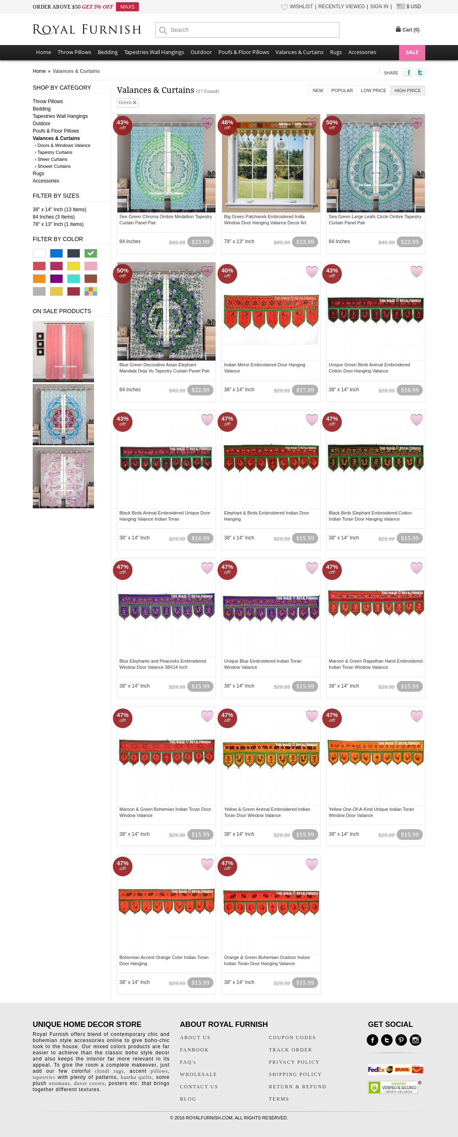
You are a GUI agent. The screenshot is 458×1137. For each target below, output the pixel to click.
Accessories (362, 52)
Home (43, 52)
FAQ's (188, 1062)
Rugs (336, 52)
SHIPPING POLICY (295, 1074)
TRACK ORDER (290, 1050)
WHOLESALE (198, 1074)
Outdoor (201, 52)
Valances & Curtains (299, 52)
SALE (412, 52)
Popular (342, 90)
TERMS (279, 1099)
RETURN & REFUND (298, 1087)
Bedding (108, 52)
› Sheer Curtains (51, 159)
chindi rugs (109, 1071)
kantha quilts (136, 1077)
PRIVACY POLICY (294, 1062)
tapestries (44, 1077)
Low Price (373, 90)
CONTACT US (199, 1087)
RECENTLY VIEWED (342, 6)
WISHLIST (301, 6)
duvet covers (89, 1083)
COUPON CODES (293, 1037)
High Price (408, 90)
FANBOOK (194, 1050)
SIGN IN (379, 6)
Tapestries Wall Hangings (154, 52)
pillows (159, 1071)
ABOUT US (195, 1037)
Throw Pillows (74, 52)
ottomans (59, 1083)
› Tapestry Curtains (53, 152)
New (318, 90)
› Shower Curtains (53, 166)
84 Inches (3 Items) (54, 217)
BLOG (188, 1099)
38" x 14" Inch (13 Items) (59, 209)
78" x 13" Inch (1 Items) (58, 224)
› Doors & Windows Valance (62, 145)
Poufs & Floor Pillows (243, 52)
